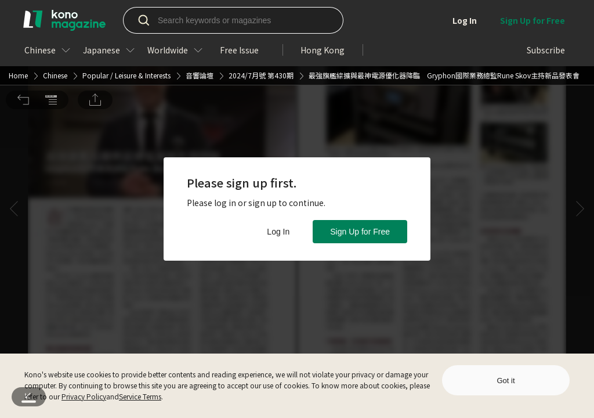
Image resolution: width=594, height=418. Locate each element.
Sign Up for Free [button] (360, 231)
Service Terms (140, 396)
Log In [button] (278, 231)
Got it (506, 380)
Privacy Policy (83, 396)
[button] (23, 16)
